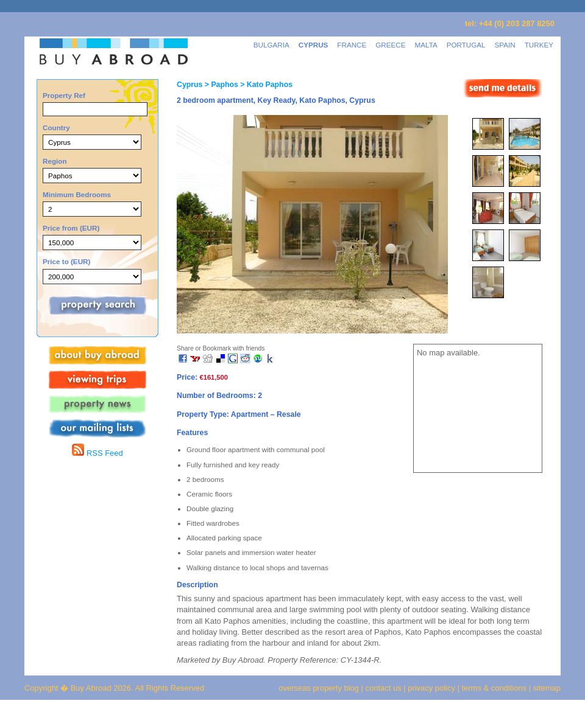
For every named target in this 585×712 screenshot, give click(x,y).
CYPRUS (313, 45)
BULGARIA (271, 45)
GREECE (390, 45)
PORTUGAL (466, 45)
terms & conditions (495, 688)
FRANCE (351, 45)
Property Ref (64, 95)
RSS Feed (97, 453)
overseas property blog (318, 688)
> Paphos (220, 84)
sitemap (546, 688)
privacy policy (431, 688)
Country (56, 127)
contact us (384, 688)
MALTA (426, 45)
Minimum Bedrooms (77, 194)
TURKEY (539, 45)
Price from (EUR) (71, 228)
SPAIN (505, 45)
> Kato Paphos (265, 84)
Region (55, 161)
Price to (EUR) (66, 261)
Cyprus (189, 84)
